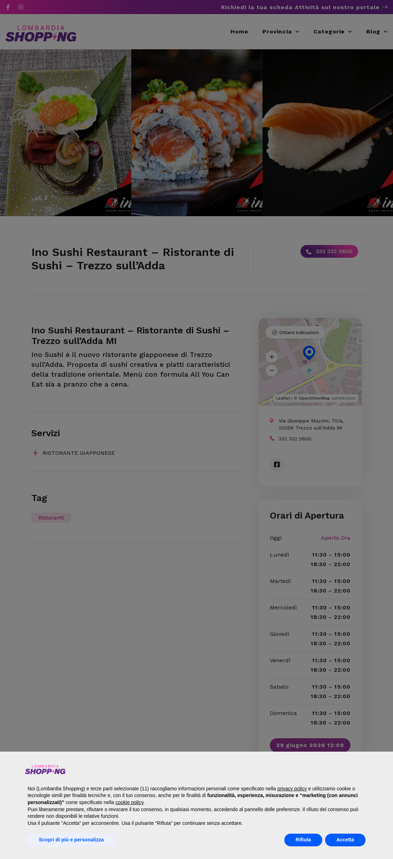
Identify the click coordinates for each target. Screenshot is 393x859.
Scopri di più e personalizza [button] (71, 839)
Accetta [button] (345, 839)
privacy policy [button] (292, 788)
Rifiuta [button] (303, 839)
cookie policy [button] (129, 802)
